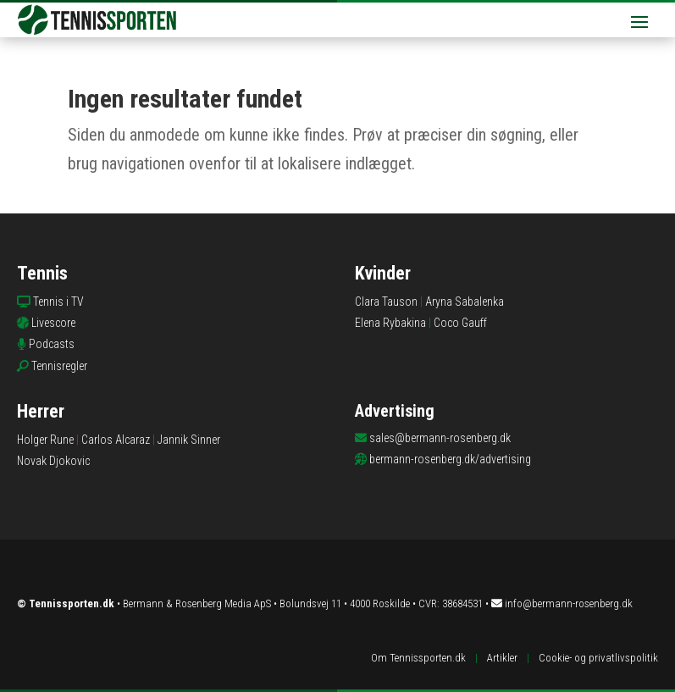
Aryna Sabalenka (464, 301)
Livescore (53, 322)
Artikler (502, 657)
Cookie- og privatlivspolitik (598, 657)
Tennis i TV (58, 301)
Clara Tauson (386, 301)
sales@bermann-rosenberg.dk (440, 438)
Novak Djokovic (53, 461)
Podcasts (52, 344)
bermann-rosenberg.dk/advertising (450, 459)
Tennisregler (59, 366)
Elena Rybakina (390, 322)
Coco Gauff (460, 322)
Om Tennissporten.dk (418, 657)
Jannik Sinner (189, 439)
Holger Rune (45, 439)
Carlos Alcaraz (115, 439)
